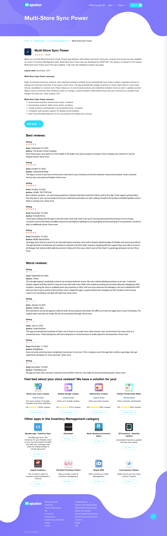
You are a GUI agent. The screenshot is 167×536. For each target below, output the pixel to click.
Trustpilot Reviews (81, 502)
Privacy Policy (49, 514)
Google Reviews (50, 517)
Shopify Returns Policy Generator (86, 517)
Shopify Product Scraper (53, 508)
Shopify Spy (49, 505)
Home (27, 41)
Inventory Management (58, 41)
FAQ (46, 511)
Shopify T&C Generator (83, 511)
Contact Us (78, 520)
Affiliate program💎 (97, 5)
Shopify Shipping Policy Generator (86, 514)
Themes (47, 526)
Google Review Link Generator (55, 520)
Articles (77, 523)
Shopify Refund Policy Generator (86, 508)
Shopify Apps (39, 41)
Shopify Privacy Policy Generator (86, 505)
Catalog (47, 523)
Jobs (76, 526)
